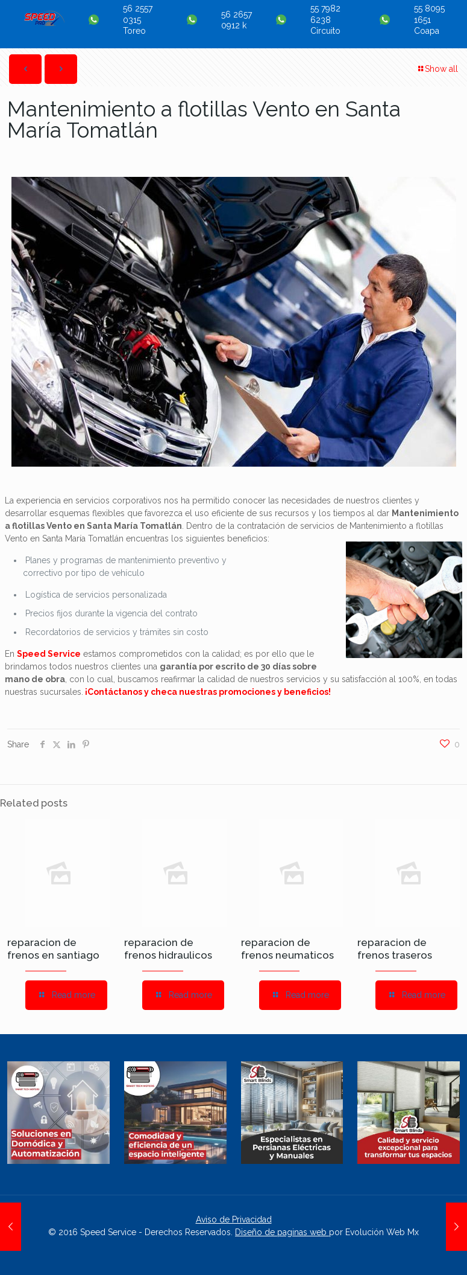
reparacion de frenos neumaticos (287, 948)
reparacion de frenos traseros (394, 948)
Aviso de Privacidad (234, 1219)
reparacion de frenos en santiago (53, 948)
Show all (437, 69)
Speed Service (49, 654)
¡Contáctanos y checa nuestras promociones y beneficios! (208, 692)
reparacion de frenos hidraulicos (168, 948)
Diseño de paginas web (282, 1232)
